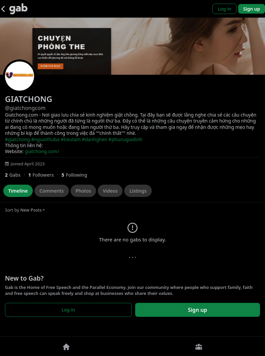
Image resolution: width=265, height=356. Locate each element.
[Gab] (18, 9)
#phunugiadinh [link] (125, 139)
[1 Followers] (44, 175)
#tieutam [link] (70, 139)
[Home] (66, 346)
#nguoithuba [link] (45, 139)
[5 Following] (77, 175)
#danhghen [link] (94, 139)
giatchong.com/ (42, 151)
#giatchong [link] (17, 139)
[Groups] (198, 346)
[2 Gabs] (16, 175)
